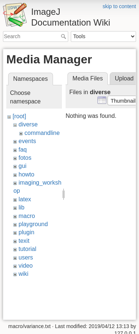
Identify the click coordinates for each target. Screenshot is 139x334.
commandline (42, 133)
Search (64, 36)
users (26, 257)
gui (22, 166)
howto (26, 174)
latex (25, 199)
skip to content (119, 6)
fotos (25, 158)
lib (21, 207)
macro (27, 216)
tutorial (27, 249)
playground (33, 224)
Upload (124, 78)
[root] (19, 116)
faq (23, 149)
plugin (26, 232)
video (26, 265)
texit (24, 241)
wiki (24, 274)
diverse (28, 124)
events (27, 141)
